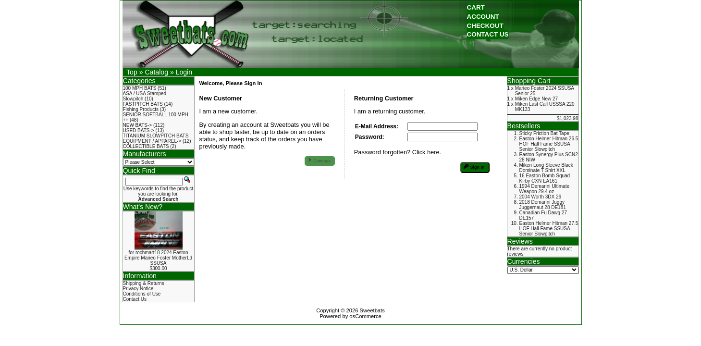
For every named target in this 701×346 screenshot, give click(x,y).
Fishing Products (141, 109)
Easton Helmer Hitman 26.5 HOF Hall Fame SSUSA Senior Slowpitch (548, 144)
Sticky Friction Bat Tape (544, 133)
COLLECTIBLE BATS (146, 146)
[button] (476, 7)
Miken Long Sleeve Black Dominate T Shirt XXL (546, 167)
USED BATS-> (138, 130)
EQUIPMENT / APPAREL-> (152, 141)
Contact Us (135, 299)
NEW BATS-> (137, 125)
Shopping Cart (529, 81)
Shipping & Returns (143, 283)
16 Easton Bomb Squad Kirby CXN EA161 (544, 178)
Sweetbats (372, 310)
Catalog (156, 72)
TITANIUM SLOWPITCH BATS (156, 135)
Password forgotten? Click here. (397, 152)
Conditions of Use (142, 294)
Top (131, 72)
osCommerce (365, 316)
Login (184, 72)
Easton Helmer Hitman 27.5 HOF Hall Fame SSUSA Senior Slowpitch (548, 228)
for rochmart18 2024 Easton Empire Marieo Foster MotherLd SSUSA (158, 258)
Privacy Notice (138, 288)
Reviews (520, 241)
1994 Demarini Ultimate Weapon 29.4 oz (544, 189)
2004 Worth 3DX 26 (540, 196)
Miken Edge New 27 (536, 98)
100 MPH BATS (140, 88)
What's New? (143, 206)
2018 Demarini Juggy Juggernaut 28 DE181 (542, 204)
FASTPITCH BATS (143, 104)
